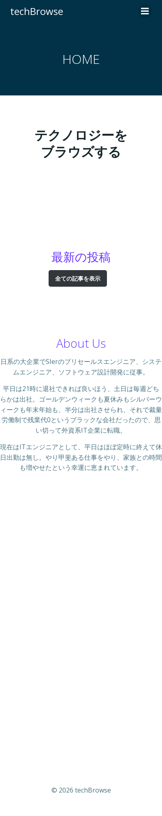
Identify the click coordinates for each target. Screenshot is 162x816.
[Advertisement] (81, 623)
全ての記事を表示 (77, 278)
